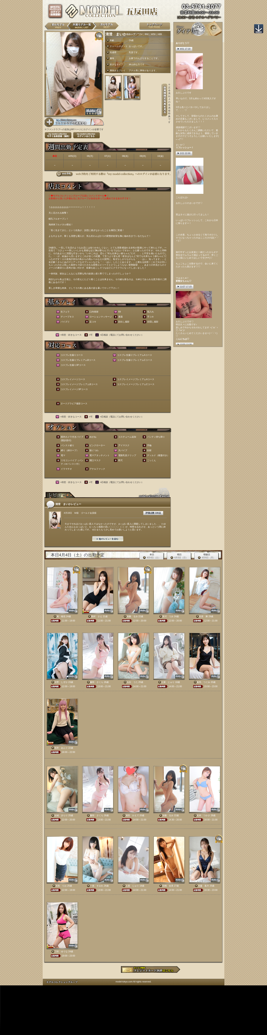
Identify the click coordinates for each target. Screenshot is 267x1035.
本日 (151, 556)
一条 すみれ (96, 885)
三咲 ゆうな (61, 951)
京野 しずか (61, 682)
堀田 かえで (132, 815)
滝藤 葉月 (203, 885)
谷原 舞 (203, 616)
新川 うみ (167, 616)
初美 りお (61, 885)
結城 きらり (61, 815)
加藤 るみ (132, 616)
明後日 (206, 556)
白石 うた (132, 682)
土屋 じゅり (167, 682)
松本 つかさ (203, 815)
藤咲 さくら (96, 682)
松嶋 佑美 (167, 885)
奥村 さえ (96, 616)
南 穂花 (61, 616)
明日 (179, 556)
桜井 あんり (61, 748)
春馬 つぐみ (203, 682)
